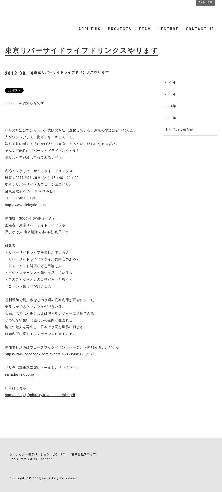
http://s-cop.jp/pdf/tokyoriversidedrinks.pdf (40, 395)
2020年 (171, 82)
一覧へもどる (16, 415)
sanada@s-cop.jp (19, 374)
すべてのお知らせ (179, 130)
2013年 (171, 118)
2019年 (171, 94)
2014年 (171, 106)
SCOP (51, 11)
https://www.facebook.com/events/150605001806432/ (49, 354)
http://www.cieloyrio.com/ (26, 205)
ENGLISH (205, 2)
